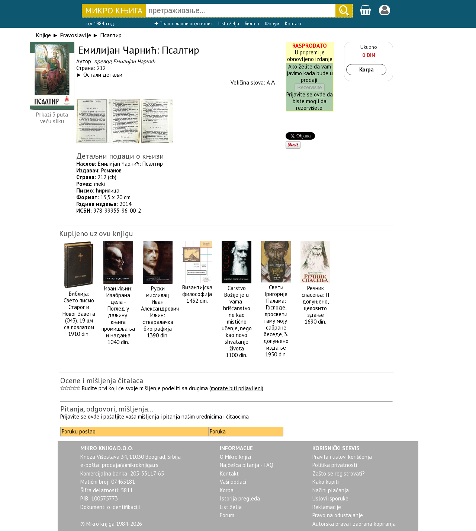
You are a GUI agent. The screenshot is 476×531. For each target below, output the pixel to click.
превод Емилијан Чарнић (124, 61)
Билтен (252, 23)
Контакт (293, 23)
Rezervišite (310, 87)
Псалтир (111, 35)
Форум (272, 23)
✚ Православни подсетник (183, 23)
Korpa (366, 69)
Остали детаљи (102, 74)
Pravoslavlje (75, 35)
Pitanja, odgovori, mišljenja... (106, 409)
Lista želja (228, 23)
